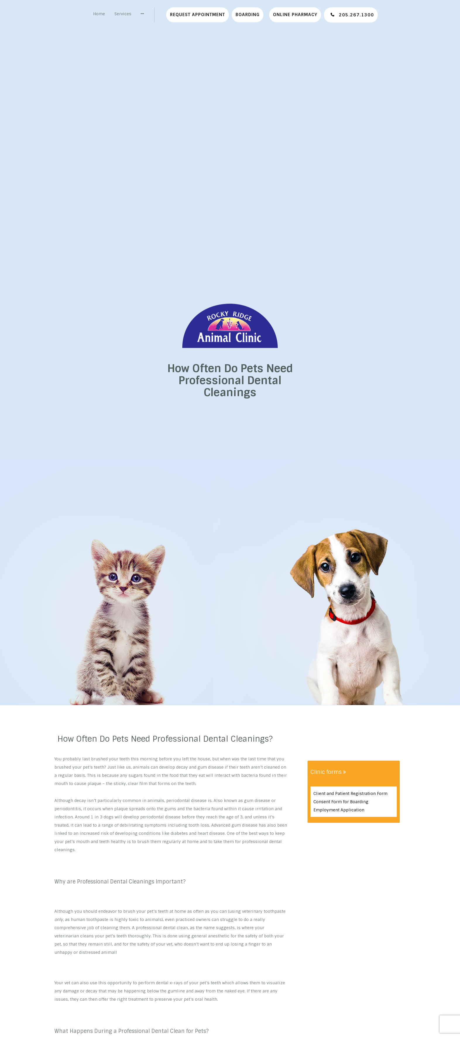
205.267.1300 (355, 15)
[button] (142, 13)
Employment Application (338, 810)
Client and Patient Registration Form (350, 793)
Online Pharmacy (295, 15)
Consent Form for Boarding (340, 801)
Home (99, 13)
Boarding (248, 15)
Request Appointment (197, 15)
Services (122, 13)
